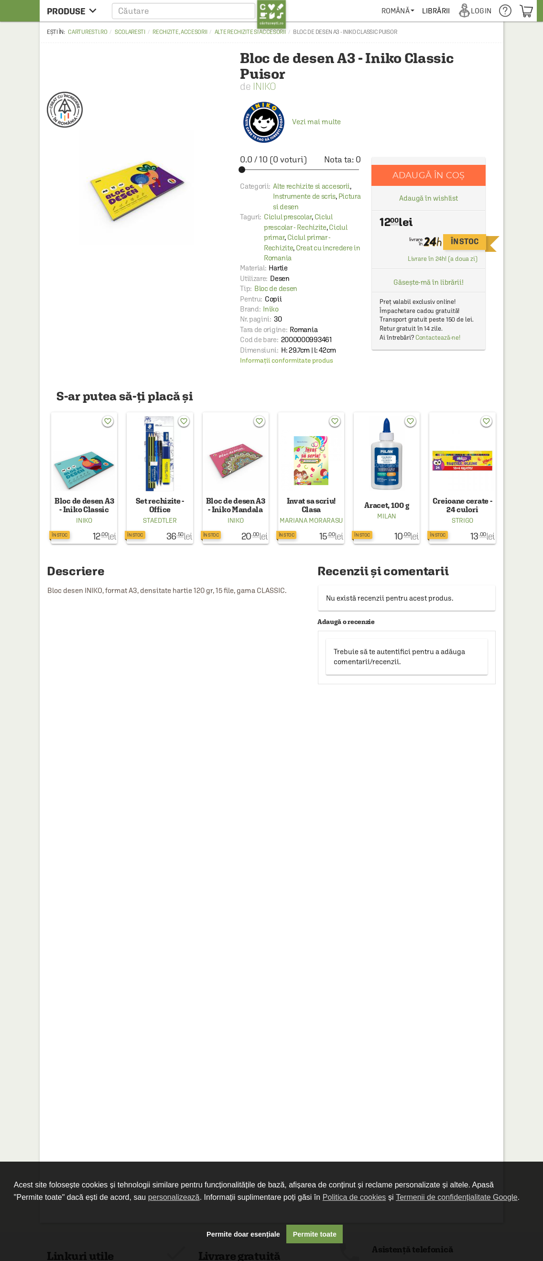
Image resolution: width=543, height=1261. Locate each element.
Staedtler (159, 520)
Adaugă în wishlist (428, 198)
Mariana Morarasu (311, 520)
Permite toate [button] (315, 1234)
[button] (199, 11)
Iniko (264, 86)
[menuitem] (398, 11)
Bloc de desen (275, 288)
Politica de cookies (354, 1197)
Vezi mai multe (290, 121)
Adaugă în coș (428, 175)
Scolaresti (130, 32)
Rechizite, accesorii (179, 32)
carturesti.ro (87, 32)
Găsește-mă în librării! (428, 282)
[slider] (300, 169)
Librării (436, 11)
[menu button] (74, 11)
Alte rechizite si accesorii (250, 32)
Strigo (462, 520)
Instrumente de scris (304, 196)
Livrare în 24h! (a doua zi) (443, 258)
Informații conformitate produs (286, 360)
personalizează (174, 1197)
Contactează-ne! (438, 337)
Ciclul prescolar (288, 217)
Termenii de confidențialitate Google (456, 1197)
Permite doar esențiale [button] (243, 1234)
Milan (386, 516)
